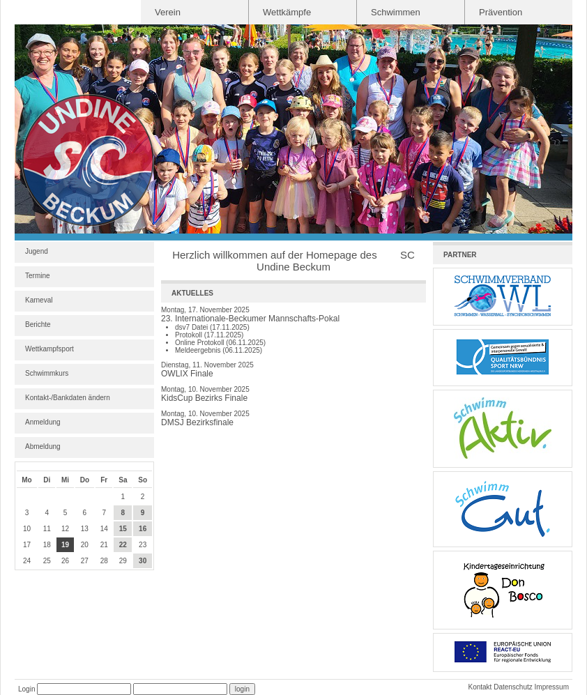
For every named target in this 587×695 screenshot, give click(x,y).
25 (47, 561)
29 (123, 561)
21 (104, 545)
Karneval (38, 300)
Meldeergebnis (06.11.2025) (218, 350)
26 (65, 561)
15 (123, 529)
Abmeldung (43, 446)
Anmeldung (43, 422)
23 (142, 545)
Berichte (38, 324)
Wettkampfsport (49, 349)
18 (47, 545)
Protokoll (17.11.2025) (209, 335)
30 (142, 561)
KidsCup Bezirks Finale (204, 398)
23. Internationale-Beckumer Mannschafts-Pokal (250, 318)
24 (27, 561)
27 (85, 561)
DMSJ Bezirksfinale (197, 422)
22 (123, 545)
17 (27, 545)
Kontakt (479, 687)
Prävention (500, 12)
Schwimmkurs (46, 373)
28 (104, 561)
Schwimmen (395, 12)
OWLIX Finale (187, 374)
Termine (37, 276)
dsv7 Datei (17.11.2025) (212, 327)
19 (65, 545)
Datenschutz (513, 687)
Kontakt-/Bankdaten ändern (67, 398)
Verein (168, 12)
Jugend (36, 251)
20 (85, 545)
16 (142, 529)
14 (104, 529)
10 (27, 529)
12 (65, 529)
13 (85, 529)
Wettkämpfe (287, 12)
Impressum (552, 687)
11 (47, 529)
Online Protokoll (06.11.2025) (220, 342)
